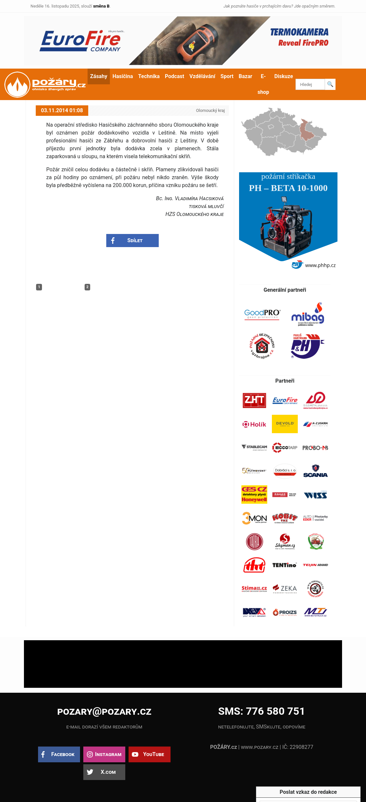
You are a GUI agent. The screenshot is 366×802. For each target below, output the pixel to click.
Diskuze (283, 76)
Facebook (62, 754)
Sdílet (135, 240)
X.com (108, 772)
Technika (148, 76)
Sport (227, 76)
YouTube (153, 754)
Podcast (174, 76)
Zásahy (98, 76)
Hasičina (122, 76)
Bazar (245, 76)
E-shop (263, 84)
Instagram (108, 754)
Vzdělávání (202, 76)
